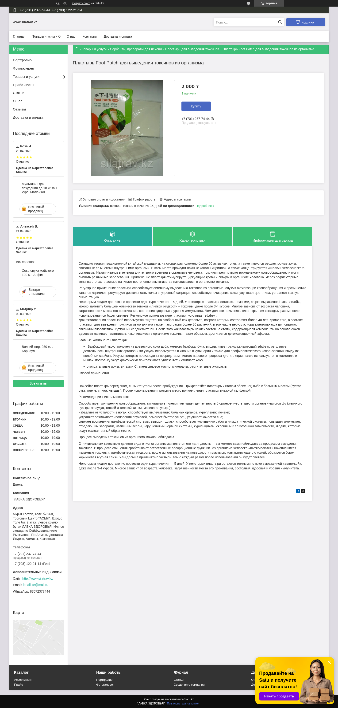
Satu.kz (189, 699)
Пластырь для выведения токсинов (192, 49)
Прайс (18, 684)
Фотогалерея (23, 68)
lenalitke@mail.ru (35, 585)
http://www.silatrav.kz (37, 578)
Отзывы (19, 109)
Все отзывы (38, 383)
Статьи (18, 93)
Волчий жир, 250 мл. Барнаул (37, 349)
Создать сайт (81, 3)
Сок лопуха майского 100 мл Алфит (38, 273)
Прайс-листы (23, 85)
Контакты (89, 36)
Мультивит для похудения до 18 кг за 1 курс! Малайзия (40, 188)
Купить (196, 106)
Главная (19, 36)
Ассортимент (23, 679)
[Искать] (280, 22)
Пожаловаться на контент (183, 703)
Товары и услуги (44, 36)
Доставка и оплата (118, 36)
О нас (71, 36)
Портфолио (22, 60)
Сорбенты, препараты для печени (136, 49)
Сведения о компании (189, 684)
